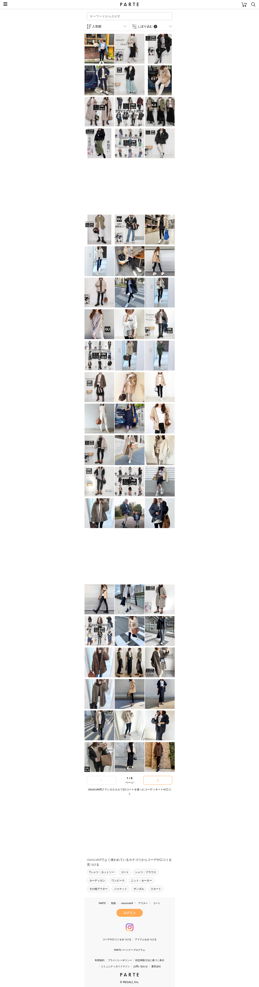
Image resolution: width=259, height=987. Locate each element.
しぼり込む (147, 26)
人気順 (96, 26)
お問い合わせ (140, 966)
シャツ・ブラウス (145, 872)
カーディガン (97, 880)
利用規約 (99, 960)
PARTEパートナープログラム (129, 949)
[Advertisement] (119, 187)
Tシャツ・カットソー (102, 872)
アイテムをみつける (146, 939)
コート (125, 872)
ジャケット (120, 889)
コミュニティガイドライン (115, 966)
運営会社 (156, 966)
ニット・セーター (141, 880)
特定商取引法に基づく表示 (149, 960)
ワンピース (118, 880)
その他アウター (98, 889)
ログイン (129, 913)
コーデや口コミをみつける (116, 939)
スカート (156, 889)
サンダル (139, 889)
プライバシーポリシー (120, 960)
